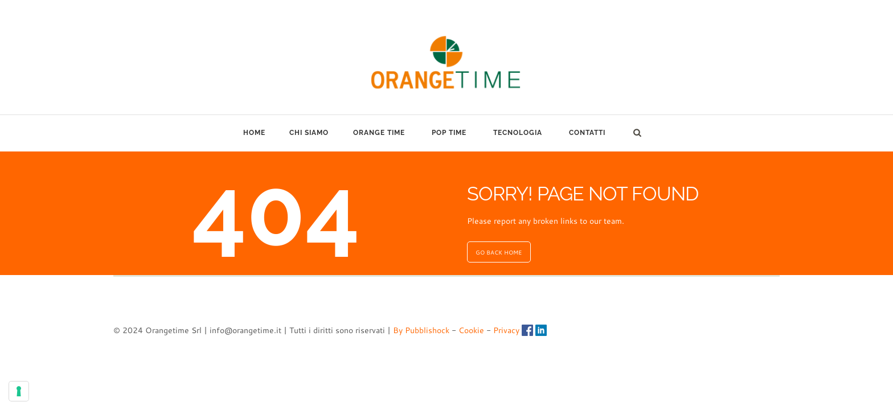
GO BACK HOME (499, 252)
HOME (254, 133)
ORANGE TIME (379, 133)
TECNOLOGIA (517, 133)
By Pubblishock (421, 330)
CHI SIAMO (309, 133)
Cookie (471, 330)
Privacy (506, 330)
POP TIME (449, 133)
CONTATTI (587, 133)
